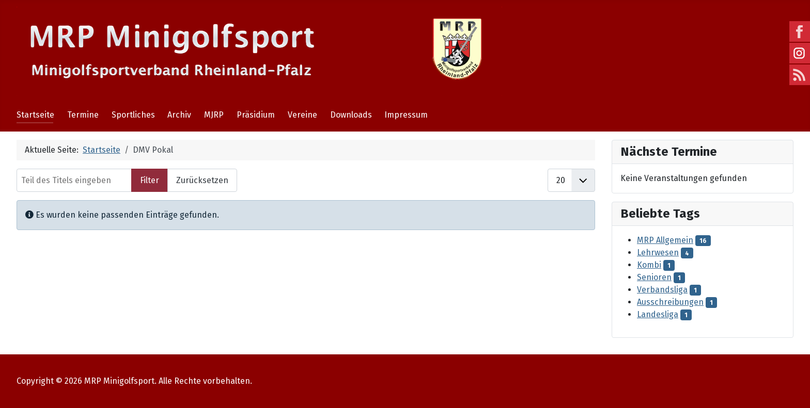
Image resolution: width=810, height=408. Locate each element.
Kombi (649, 265)
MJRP (214, 115)
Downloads (351, 115)
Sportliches (133, 115)
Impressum (406, 115)
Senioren (654, 277)
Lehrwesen (658, 252)
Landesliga (657, 314)
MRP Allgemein (665, 240)
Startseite (35, 115)
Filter (149, 180)
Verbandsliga (662, 290)
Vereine (302, 115)
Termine (83, 115)
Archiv (179, 115)
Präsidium (256, 115)
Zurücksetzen (202, 180)
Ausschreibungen (670, 302)
